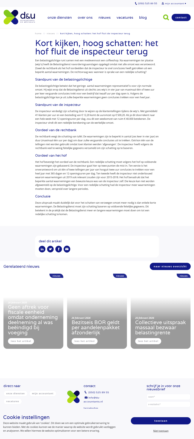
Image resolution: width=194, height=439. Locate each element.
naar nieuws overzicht (170, 266)
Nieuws (105, 17)
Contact (181, 17)
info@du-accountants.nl (93, 399)
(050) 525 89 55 (98, 392)
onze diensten (60, 17)
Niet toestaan (161, 431)
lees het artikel (21, 341)
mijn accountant (174, 3)
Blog (143, 17)
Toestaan (161, 420)
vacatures (125, 17)
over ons (85, 17)
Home (38, 33)
